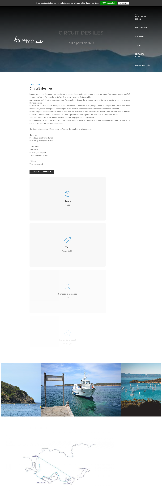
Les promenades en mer (64, 11)
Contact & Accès (124, 11)
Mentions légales (81, 490)
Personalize (123, 3)
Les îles (110, 11)
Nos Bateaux (99, 11)
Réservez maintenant (24, 202)
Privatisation (83, 11)
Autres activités (142, 11)
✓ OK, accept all (108, 3)
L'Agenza (41, 486)
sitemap (81, 493)
